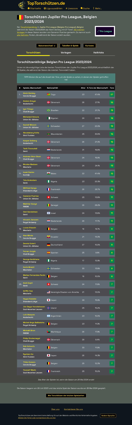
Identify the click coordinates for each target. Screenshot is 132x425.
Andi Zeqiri (28, 283)
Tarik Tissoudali (30, 148)
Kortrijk (26, 175)
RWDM (26, 206)
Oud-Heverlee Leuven (32, 309)
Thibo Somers (29, 362)
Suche (85, 8)
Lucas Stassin (29, 227)
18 (112, 110)
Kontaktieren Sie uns (73, 409)
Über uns (55, 409)
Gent (25, 151)
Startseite (34, 8)
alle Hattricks (23, 35)
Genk (25, 183)
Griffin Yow (28, 291)
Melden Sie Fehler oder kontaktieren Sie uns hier (36, 418)
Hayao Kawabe (29, 299)
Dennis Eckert (29, 243)
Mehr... (97, 8)
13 (112, 165)
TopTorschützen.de (46, 3)
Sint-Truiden (28, 135)
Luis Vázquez (29, 314)
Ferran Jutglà (29, 251)
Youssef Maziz (29, 370)
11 (112, 197)
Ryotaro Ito (28, 354)
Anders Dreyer (29, 101)
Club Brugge (28, 111)
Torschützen (33, 52)
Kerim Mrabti (28, 267)
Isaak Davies (28, 172)
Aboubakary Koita (31, 132)
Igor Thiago (28, 109)
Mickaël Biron (29, 330)
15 (112, 134)
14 (112, 157)
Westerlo (27, 167)
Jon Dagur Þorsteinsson (34, 306)
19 (112, 102)
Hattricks (98, 52)
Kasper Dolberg (30, 140)
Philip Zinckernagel (31, 338)
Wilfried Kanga (30, 188)
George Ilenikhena (31, 259)
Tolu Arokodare (30, 180)
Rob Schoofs (29, 346)
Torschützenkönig (29, 27)
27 (112, 94)
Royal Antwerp (29, 222)
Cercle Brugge (29, 96)
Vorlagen (66, 52)
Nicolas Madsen (30, 164)
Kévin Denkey (29, 93)
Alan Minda (28, 235)
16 (112, 126)
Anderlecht (28, 104)
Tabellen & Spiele (70, 45)
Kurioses (89, 45)
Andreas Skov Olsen (32, 156)
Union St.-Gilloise (31, 119)
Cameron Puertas (31, 196)
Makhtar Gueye (30, 204)
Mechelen (27, 270)
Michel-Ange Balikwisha (33, 322)
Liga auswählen (53, 8)
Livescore (71, 8)
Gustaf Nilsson (29, 125)
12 (112, 173)
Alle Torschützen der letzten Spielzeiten (66, 395)
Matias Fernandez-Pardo (34, 275)
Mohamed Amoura (31, 117)
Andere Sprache (108, 416)
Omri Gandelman (30, 212)
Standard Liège (30, 190)
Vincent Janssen (30, 219)
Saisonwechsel (46, 45)
